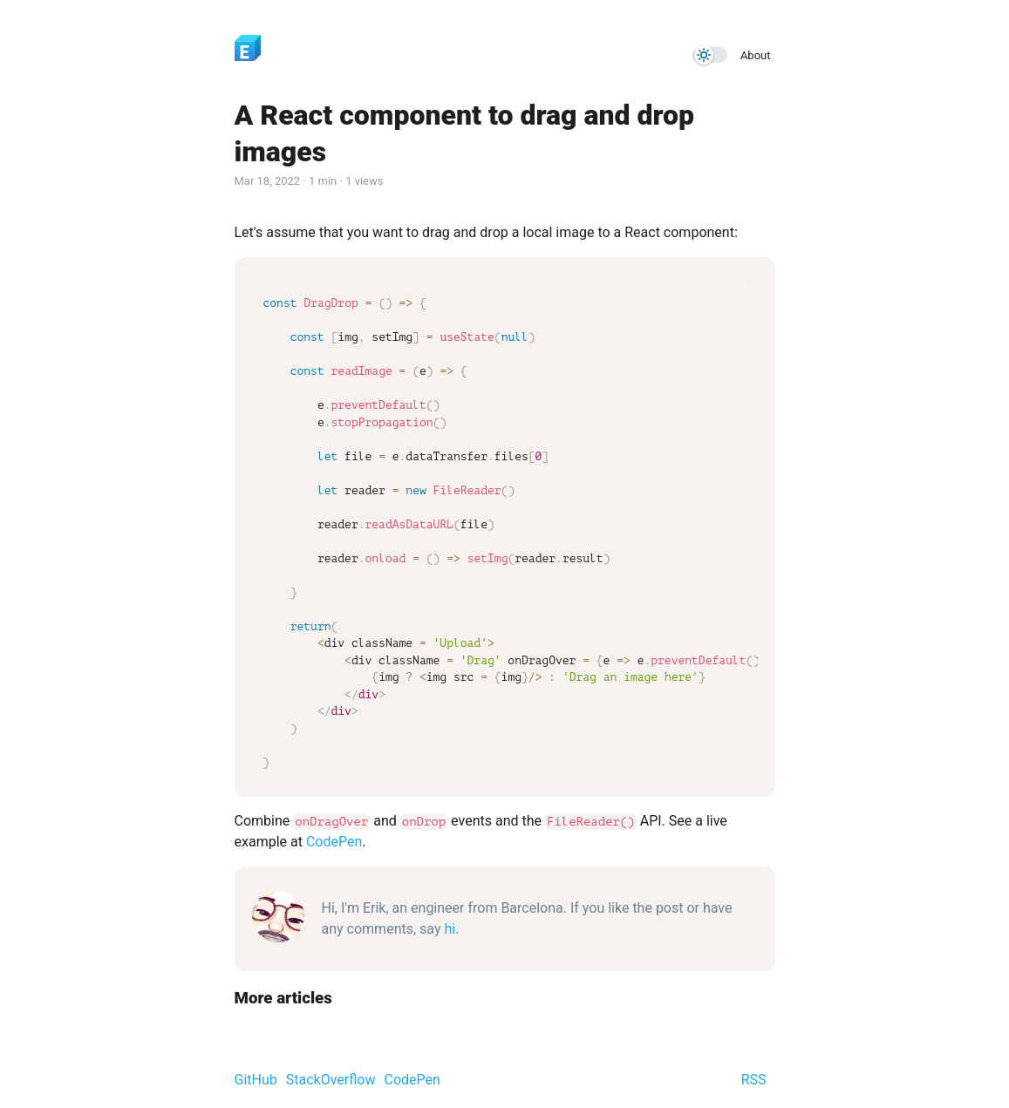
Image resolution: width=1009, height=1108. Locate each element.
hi (449, 929)
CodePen (334, 841)
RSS (754, 1079)
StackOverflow (331, 1079)
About (755, 55)
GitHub (256, 1079)
